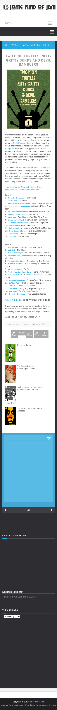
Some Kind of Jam (42, 168)
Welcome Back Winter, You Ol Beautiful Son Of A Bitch (30, 388)
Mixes (26, 324)
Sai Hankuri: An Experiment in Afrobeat (29, 409)
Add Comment (14, 324)
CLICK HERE (13, 299)
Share (22, 333)
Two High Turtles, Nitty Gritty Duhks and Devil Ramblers (28, 60)
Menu (8, 23)
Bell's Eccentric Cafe (22, 143)
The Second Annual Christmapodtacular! (26, 367)
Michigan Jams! (24, 345)
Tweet (14, 334)
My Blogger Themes (47, 705)
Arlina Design (17, 705)
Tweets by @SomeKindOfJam (20, 596)
